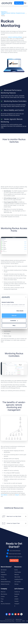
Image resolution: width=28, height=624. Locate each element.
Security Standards (5, 603)
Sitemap (16, 584)
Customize (14, 320)
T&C (27, 621)
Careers (3, 596)
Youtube (16, 601)
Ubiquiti (17, 495)
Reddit (16, 596)
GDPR (23, 621)
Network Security (5, 584)
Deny (14, 325)
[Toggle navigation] (25, 3)
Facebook (16, 594)
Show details (20, 310)
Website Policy (19, 619)
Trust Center (18, 621)
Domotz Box (4, 579)
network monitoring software (15, 37)
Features (3, 572)
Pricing (2, 577)
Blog (2, 601)
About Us (3, 591)
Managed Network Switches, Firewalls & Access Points (13, 13)
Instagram (16, 603)
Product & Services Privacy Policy (7, 621)
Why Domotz (4, 594)
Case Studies (17, 572)
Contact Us (17, 591)
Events (16, 569)
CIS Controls (17, 581)
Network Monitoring (5, 581)
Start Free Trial (19, 3)
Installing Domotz (18, 579)
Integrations (4, 11)
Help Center (17, 577)
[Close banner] (25, 297)
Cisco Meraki (4, 495)
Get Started (3, 569)
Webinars (16, 574)
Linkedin (16, 599)
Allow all (14, 315)
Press (2, 599)
